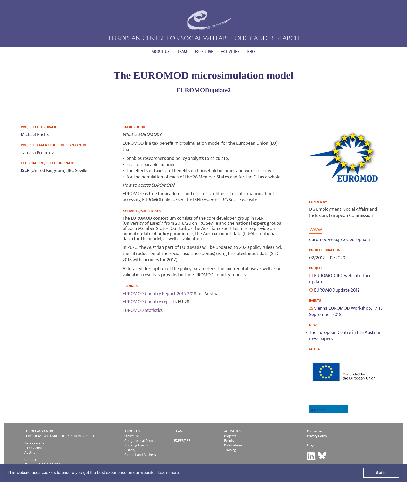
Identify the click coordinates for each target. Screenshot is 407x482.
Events (229, 441)
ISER (25, 171)
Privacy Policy (317, 436)
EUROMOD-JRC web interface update (340, 279)
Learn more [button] (168, 472)
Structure (131, 436)
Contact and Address (140, 455)
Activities (230, 51)
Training (230, 450)
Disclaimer (315, 431)
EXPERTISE (182, 441)
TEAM (178, 431)
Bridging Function (137, 445)
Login (311, 445)
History (129, 450)
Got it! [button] (381, 473)
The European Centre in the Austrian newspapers (345, 336)
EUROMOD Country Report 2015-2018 (159, 294)
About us (160, 51)
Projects (230, 436)
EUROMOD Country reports (150, 302)
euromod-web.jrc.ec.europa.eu (339, 240)
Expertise (204, 51)
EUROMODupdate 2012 (337, 290)
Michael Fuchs (35, 135)
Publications (233, 445)
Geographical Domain (140, 441)
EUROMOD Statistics (143, 310)
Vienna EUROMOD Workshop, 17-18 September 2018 (346, 312)
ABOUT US (132, 431)
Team (182, 51)
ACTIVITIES (232, 431)
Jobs (251, 51)
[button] (328, 409)
